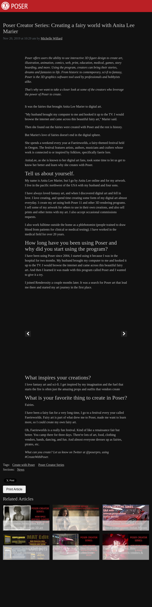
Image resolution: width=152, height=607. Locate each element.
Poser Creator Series (51, 464)
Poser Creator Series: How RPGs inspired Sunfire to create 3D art (24, 525)
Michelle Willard (51, 38)
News (20, 469)
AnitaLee (31, 160)
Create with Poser (23, 464)
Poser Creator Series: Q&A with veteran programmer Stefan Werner (125, 525)
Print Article (14, 489)
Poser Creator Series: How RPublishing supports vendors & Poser (123, 552)
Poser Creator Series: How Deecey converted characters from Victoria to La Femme (74, 523)
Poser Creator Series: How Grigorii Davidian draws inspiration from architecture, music (74, 552)
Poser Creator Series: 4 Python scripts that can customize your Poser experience (23, 552)
